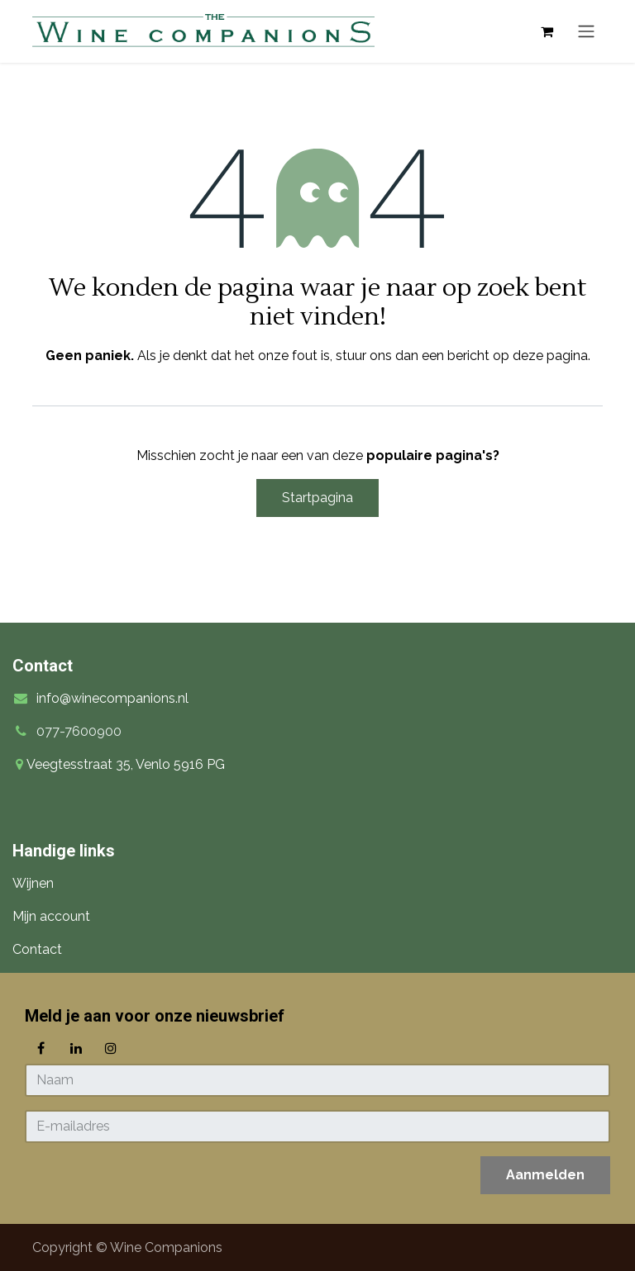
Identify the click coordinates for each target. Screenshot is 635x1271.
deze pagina (550, 355)
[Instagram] (111, 1048)
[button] (545, 1175)
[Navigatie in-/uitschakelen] (586, 32)
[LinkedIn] (76, 1048)
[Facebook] (40, 1048)
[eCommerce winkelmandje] (546, 31)
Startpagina (317, 497)
